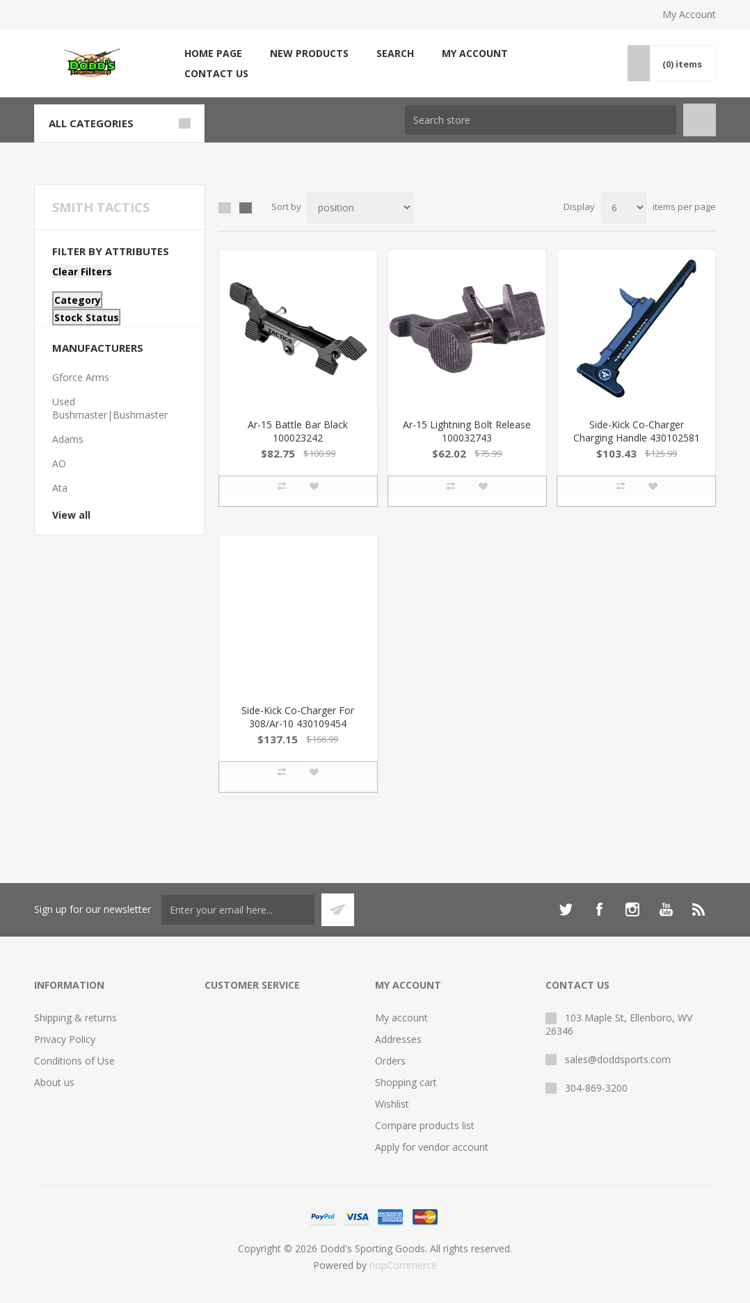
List (245, 207)
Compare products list (424, 1125)
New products (309, 53)
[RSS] (699, 909)
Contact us (216, 73)
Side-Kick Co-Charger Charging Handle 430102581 (636, 431)
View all (71, 514)
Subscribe (337, 909)
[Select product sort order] (360, 207)
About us (54, 1082)
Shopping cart (406, 1082)
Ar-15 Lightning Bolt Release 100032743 (467, 431)
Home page (213, 53)
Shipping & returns (75, 1017)
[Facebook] (599, 909)
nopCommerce (403, 1265)
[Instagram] (632, 909)
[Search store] (540, 120)
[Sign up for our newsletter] (237, 910)
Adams (67, 439)
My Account (689, 14)
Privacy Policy (64, 1039)
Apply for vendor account (431, 1147)
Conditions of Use (74, 1060)
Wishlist (392, 1103)
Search (395, 53)
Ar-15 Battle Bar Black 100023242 (298, 431)
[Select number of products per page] (623, 207)
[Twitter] (565, 909)
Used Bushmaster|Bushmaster (110, 408)
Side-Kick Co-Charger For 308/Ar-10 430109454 (297, 717)
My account (475, 53)
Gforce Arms (80, 377)
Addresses (398, 1039)
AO (59, 463)
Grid (224, 207)
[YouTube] (666, 909)
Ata (59, 487)
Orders (390, 1060)
